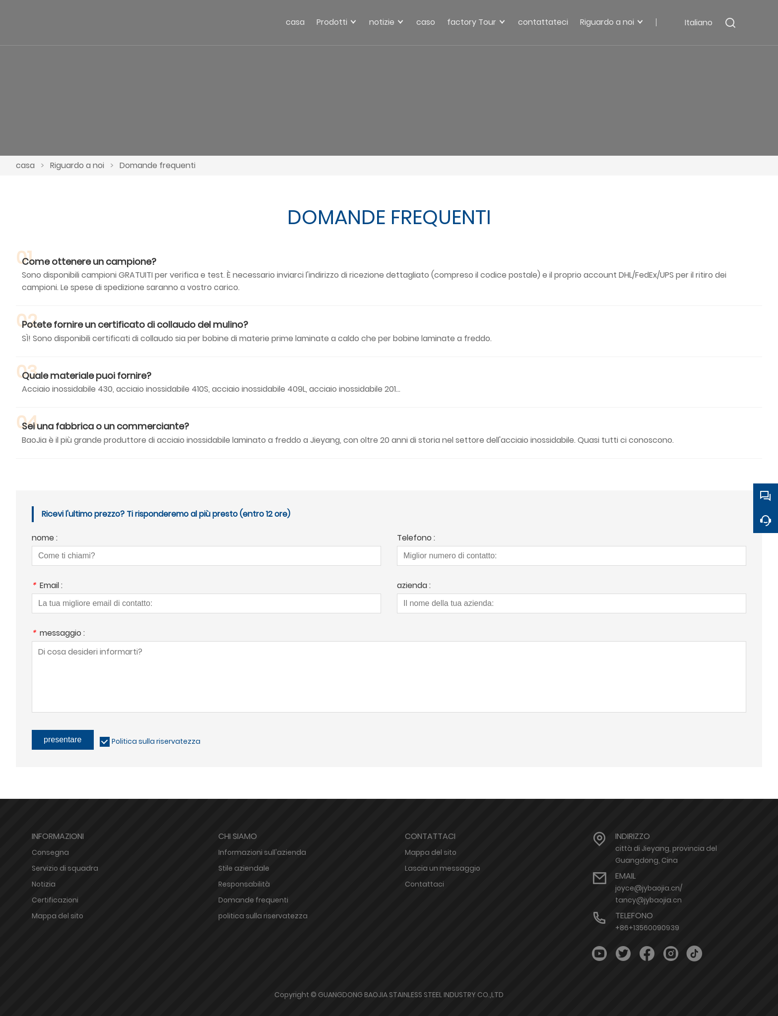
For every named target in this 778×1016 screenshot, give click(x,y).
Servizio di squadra (65, 868)
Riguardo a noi (77, 165)
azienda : (414, 586)
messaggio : (58, 634)
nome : (45, 538)
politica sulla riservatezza (263, 916)
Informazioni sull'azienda (262, 852)
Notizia (44, 884)
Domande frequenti (157, 165)
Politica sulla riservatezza (156, 741)
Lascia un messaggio (442, 868)
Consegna (50, 852)
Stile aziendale (243, 868)
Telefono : (416, 538)
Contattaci (424, 884)
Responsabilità (244, 884)
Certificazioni (55, 900)
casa (25, 165)
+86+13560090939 (647, 928)
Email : (47, 586)
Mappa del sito (57, 916)
